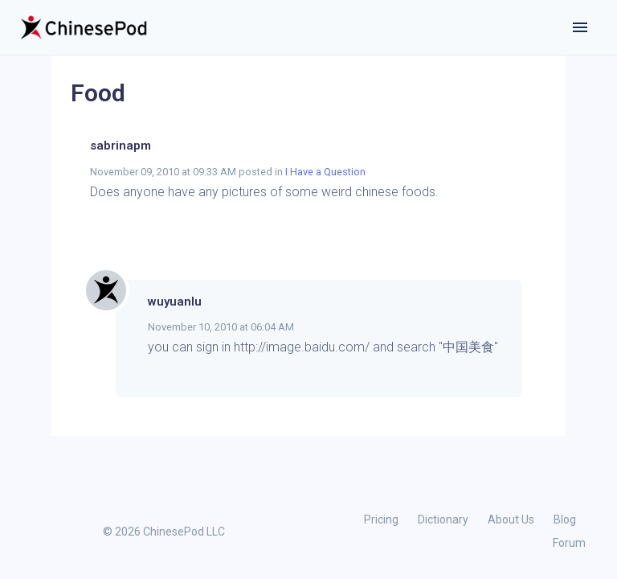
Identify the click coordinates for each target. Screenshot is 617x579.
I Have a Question (325, 172)
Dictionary (443, 519)
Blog (565, 519)
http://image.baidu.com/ (302, 347)
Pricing (381, 519)
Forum (569, 542)
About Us (511, 519)
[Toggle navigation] (580, 27)
